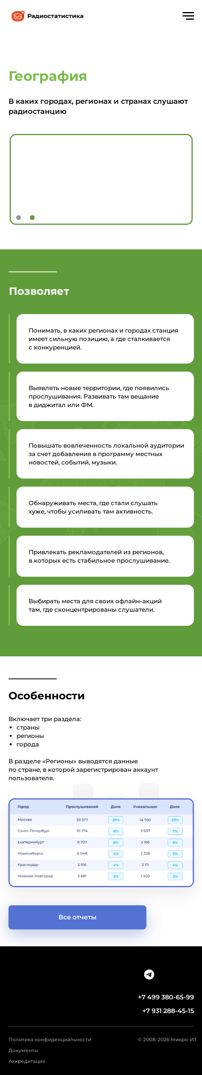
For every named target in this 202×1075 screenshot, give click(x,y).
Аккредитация (26, 1061)
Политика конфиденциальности (49, 1039)
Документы (23, 1050)
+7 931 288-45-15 (168, 1011)
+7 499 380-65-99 (166, 997)
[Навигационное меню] (188, 16)
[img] (149, 974)
